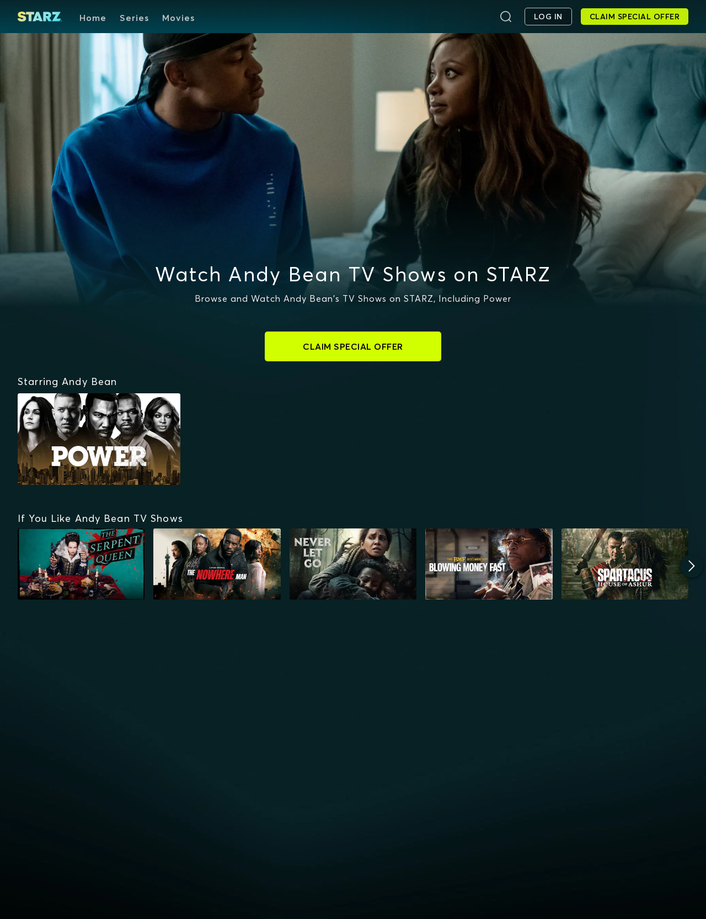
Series (134, 17)
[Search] (505, 16)
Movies (178, 17)
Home (92, 17)
